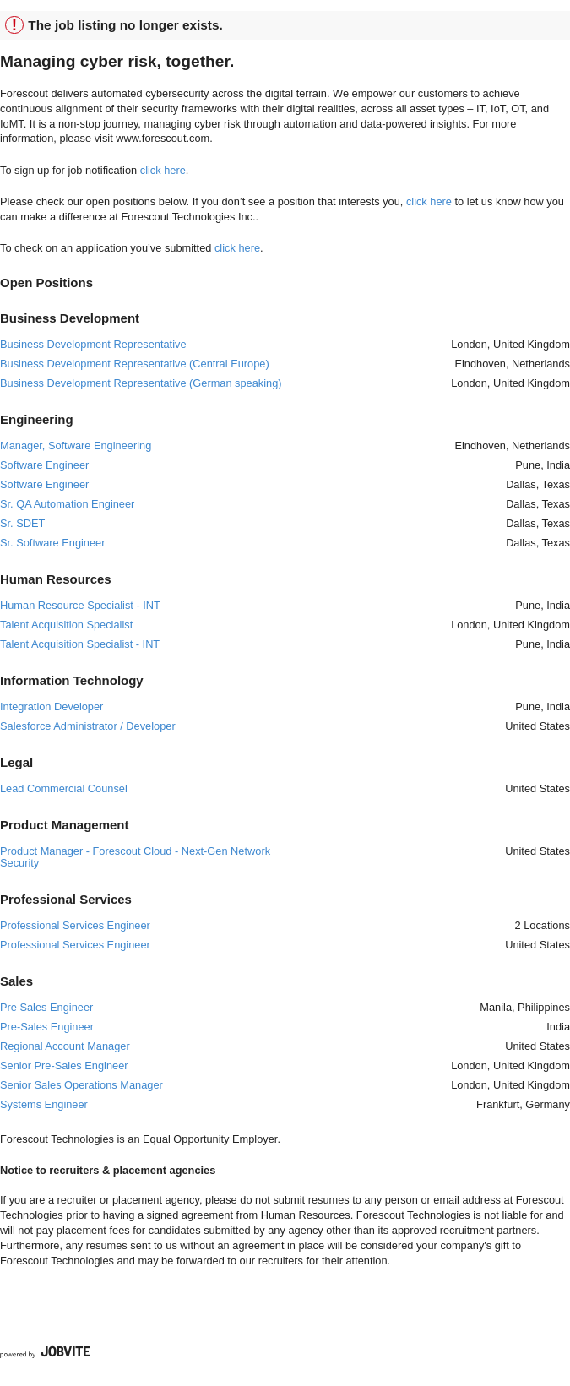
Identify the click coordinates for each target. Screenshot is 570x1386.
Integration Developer (51, 706)
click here (163, 170)
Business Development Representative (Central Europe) (134, 363)
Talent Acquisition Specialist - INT (80, 644)
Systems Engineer (44, 1104)
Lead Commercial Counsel (64, 788)
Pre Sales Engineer (46, 1007)
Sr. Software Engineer (52, 542)
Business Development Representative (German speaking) (141, 383)
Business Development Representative (93, 344)
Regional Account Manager (65, 1046)
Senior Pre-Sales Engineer (64, 1065)
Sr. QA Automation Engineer (67, 503)
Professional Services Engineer (75, 925)
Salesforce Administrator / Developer (88, 726)
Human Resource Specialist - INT (80, 605)
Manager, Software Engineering (75, 445)
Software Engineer (44, 465)
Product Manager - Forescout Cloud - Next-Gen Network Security (135, 857)
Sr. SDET (22, 523)
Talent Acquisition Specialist (66, 624)
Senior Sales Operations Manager (81, 1085)
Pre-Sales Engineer (47, 1026)
